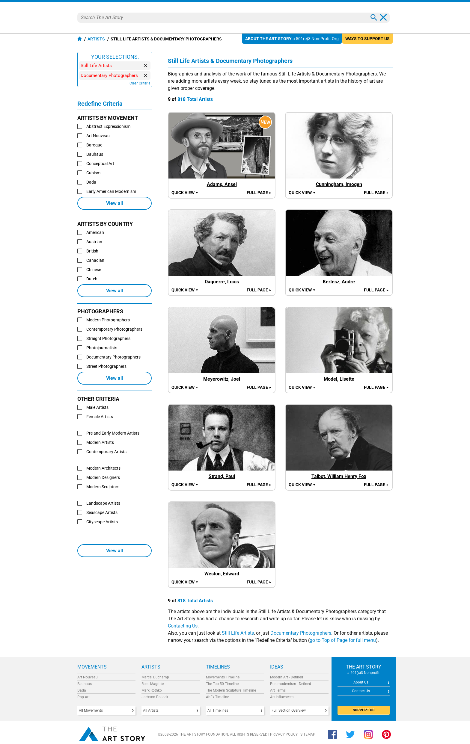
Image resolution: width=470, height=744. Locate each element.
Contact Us (361, 691)
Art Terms (278, 690)
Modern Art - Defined (286, 677)
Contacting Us (183, 626)
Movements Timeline (222, 677)
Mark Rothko (151, 690)
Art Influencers (281, 697)
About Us (360, 682)
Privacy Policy (284, 734)
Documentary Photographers (300, 633)
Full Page (259, 192)
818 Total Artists (195, 99)
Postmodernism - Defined (290, 684)
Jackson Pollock (154, 697)
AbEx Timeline (217, 697)
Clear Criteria (139, 83)
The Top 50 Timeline (222, 684)
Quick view (184, 192)
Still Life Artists (238, 633)
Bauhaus (84, 684)
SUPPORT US (363, 710)
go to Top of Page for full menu (343, 640)
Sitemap (307, 734)
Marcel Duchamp (155, 677)
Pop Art (83, 697)
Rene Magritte (152, 684)
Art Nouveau (87, 677)
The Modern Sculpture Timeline (231, 690)
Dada (81, 690)
